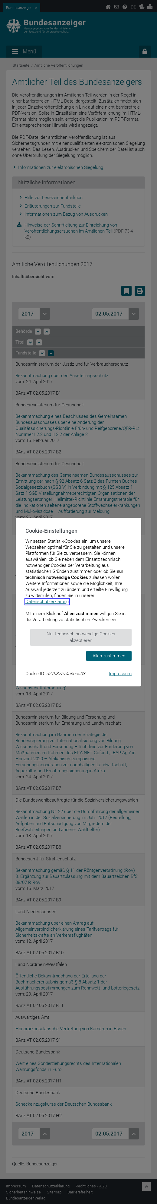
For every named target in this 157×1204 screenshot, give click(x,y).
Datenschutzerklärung (47, 601)
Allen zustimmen (109, 656)
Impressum (120, 673)
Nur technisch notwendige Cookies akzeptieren (81, 637)
